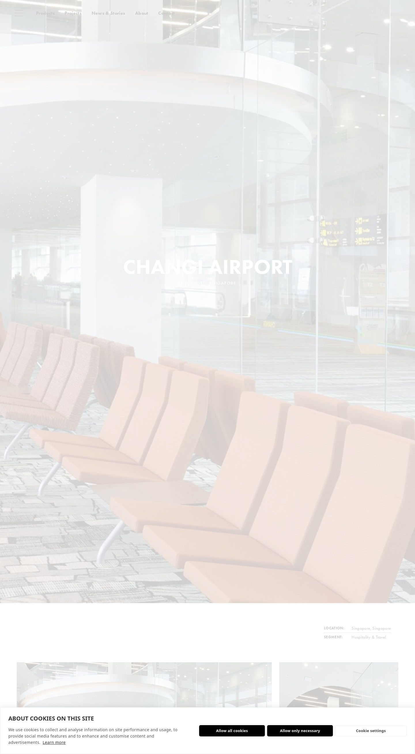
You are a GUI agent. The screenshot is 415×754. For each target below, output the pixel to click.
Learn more (54, 742)
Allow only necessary (300, 730)
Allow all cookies (232, 730)
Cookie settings (371, 730)
